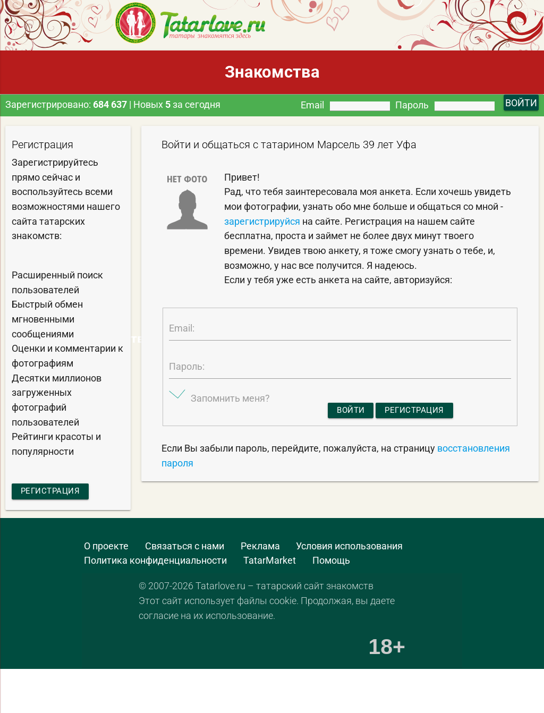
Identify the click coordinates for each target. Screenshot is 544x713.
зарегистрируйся (262, 221)
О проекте (106, 549)
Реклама (260, 549)
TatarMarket (269, 563)
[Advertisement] (124, 693)
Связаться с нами (184, 549)
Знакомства (272, 72)
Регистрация (57, 492)
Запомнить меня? (230, 409)
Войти (344, 423)
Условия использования (349, 549)
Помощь (331, 563)
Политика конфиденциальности (155, 563)
